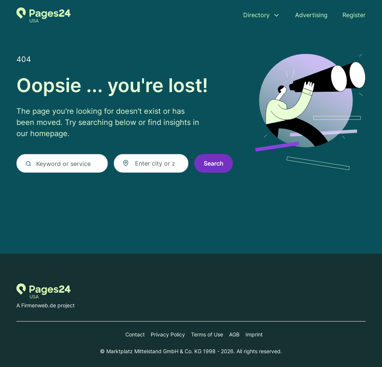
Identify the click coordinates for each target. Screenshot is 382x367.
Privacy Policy (168, 334)
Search (213, 163)
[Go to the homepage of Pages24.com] (43, 14)
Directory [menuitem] (256, 15)
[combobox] (151, 163)
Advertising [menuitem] (311, 15)
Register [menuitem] (354, 15)
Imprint (254, 334)
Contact (135, 334)
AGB (234, 334)
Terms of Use (207, 334)
